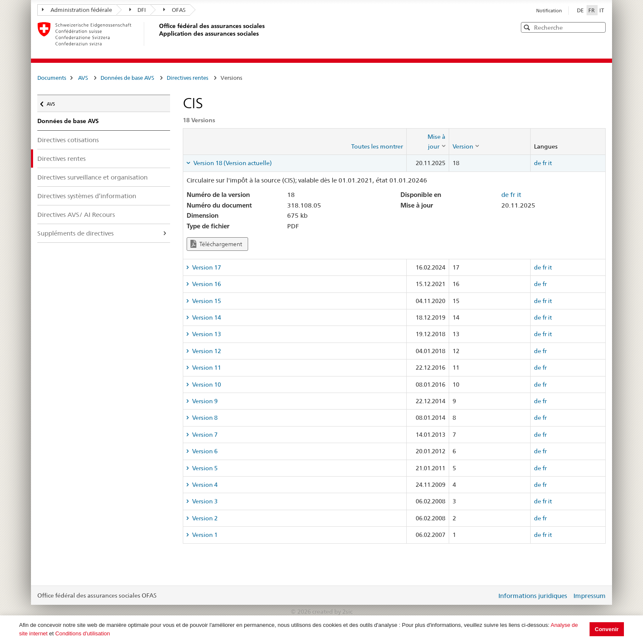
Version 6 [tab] (204, 451)
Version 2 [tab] (204, 518)
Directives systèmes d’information (86, 196)
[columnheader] (427, 141)
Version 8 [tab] (204, 417)
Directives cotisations (68, 140)
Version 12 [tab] (206, 351)
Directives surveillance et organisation (92, 177)
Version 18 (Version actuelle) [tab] (232, 163)
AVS (83, 77)
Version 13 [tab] (206, 334)
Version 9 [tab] (204, 401)
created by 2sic (332, 611)
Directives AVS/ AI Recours (76, 215)
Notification (549, 11)
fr (544, 163)
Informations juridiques (532, 596)
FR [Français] (592, 10)
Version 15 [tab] (206, 301)
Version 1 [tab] (204, 534)
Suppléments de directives (75, 233)
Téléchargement (216, 244)
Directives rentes (187, 77)
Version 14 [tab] (206, 317)
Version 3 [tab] (204, 501)
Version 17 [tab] (206, 267)
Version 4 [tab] (204, 484)
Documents (51, 77)
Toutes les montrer (377, 146)
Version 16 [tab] (206, 284)
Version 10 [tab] (206, 384)
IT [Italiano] (601, 10)
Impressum (589, 596)
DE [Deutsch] (581, 10)
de (537, 163)
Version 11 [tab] (206, 367)
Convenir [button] (606, 629)
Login (488, 595)
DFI (137, 10)
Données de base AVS (127, 77)
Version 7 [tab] (204, 434)
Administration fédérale (77, 10)
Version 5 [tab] (204, 468)
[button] (598, 26)
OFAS (174, 10)
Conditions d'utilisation (82, 633)
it (550, 163)
